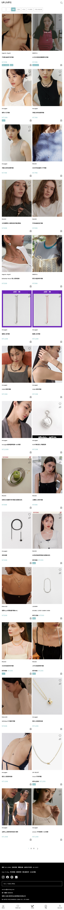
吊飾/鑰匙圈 (38, 9)
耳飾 (18, 9)
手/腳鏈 (30, 9)
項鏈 (13, 9)
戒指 (23, 9)
